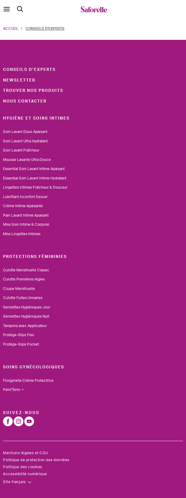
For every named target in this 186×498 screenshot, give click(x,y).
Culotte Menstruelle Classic (26, 270)
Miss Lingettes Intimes (21, 234)
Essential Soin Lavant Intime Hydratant (34, 178)
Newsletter (19, 80)
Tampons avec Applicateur (25, 326)
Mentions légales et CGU (25, 453)
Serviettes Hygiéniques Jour (26, 307)
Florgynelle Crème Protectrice (28, 380)
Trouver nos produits (33, 90)
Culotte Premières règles (24, 279)
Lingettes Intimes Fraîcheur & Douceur (35, 187)
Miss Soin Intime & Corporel (26, 224)
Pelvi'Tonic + (13, 390)
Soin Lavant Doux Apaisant (25, 132)
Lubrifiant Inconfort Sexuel (25, 197)
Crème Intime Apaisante (23, 206)
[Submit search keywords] (20, 9)
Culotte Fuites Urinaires (22, 298)
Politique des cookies (22, 467)
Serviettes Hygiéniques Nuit (26, 316)
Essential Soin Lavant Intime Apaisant (34, 169)
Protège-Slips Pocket (21, 344)
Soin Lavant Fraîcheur (21, 150)
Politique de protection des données (36, 460)
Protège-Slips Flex (18, 335)
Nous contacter (24, 101)
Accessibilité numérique (25, 474)
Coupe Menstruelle (19, 289)
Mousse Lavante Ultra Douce (27, 160)
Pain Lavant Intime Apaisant (26, 215)
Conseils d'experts (29, 69)
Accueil (11, 28)
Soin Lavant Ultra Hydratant (25, 141)
